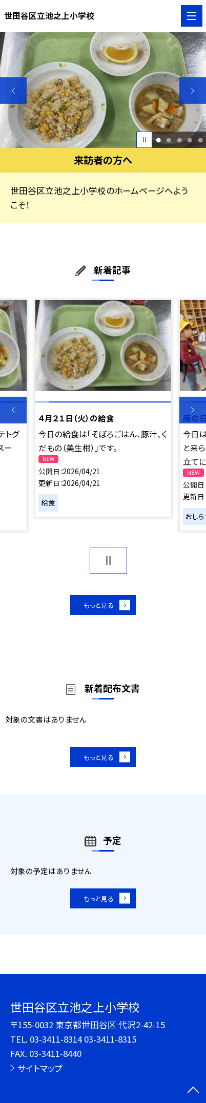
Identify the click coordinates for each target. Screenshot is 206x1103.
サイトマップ (40, 1068)
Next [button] (192, 90)
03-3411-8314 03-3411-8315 (83, 1039)
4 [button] (189, 139)
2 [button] (168, 139)
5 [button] (200, 139)
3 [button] (179, 139)
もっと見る (97, 607)
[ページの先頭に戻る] (193, 1090)
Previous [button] (13, 90)
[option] (103, 90)
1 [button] (158, 139)
